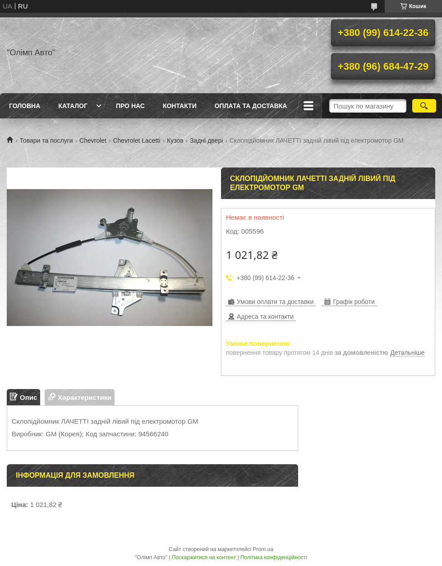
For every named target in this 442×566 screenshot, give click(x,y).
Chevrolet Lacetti (136, 140)
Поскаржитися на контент (204, 557)
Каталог (72, 105)
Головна (24, 105)
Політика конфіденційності (273, 557)
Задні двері (206, 140)
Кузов (175, 140)
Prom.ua (263, 549)
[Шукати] (424, 106)
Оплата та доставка (251, 105)
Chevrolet (92, 140)
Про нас (130, 105)
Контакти (180, 105)
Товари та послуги (46, 140)
